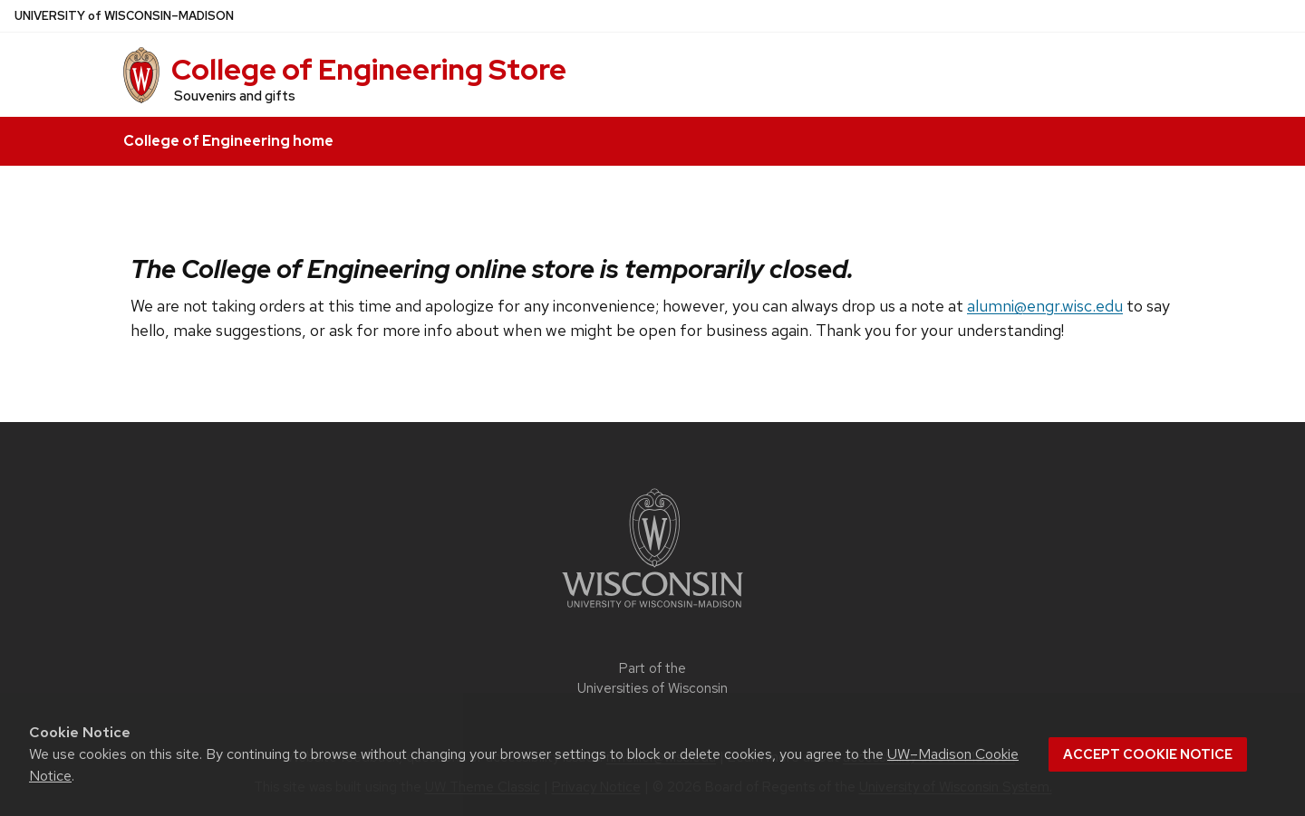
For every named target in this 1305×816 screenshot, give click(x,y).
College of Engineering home (228, 140)
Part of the (652, 678)
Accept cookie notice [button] (1147, 754)
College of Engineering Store (368, 69)
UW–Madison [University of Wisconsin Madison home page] (124, 16)
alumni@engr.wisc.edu (1045, 305)
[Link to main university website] (652, 610)
